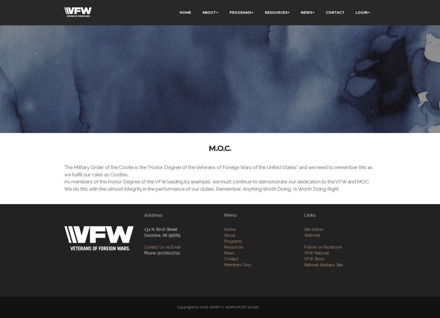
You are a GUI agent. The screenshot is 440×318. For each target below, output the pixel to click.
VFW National (316, 278)
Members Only (237, 293)
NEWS (306, 12)
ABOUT (209, 12)
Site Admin (314, 254)
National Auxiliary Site (323, 290)
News (229, 281)
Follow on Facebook (323, 272)
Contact (231, 287)
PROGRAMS (240, 12)
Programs (233, 269)
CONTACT (335, 12)
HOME (185, 12)
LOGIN (362, 12)
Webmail (312, 260)
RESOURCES (276, 12)
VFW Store (314, 284)
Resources (234, 275)
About (229, 263)
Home (229, 257)
